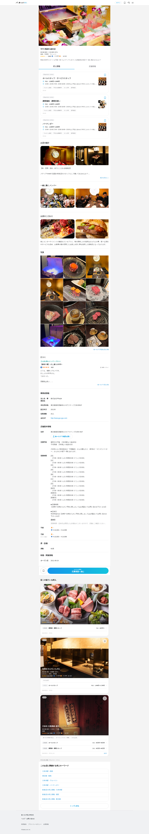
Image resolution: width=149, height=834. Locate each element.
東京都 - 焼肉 (46, 776)
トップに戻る (74, 806)
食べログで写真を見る (100, 349)
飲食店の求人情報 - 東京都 (51, 799)
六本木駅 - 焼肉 (47, 771)
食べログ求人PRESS (27, 815)
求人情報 (56, 66)
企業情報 (46, 824)
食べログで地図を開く (63, 436)
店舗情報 (92, 66)
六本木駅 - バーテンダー (50, 785)
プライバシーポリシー (35, 824)
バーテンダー (48, 124)
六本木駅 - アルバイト (50, 780)
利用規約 (24, 824)
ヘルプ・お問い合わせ (27, 819)
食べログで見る (102, 384)
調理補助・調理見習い (51, 101)
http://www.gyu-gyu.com (59, 418)
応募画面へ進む (78, 571)
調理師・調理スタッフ (55, 628)
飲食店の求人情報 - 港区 (50, 794)
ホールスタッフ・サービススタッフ (57, 78)
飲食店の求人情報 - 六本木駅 (52, 790)
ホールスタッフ (53, 685)
